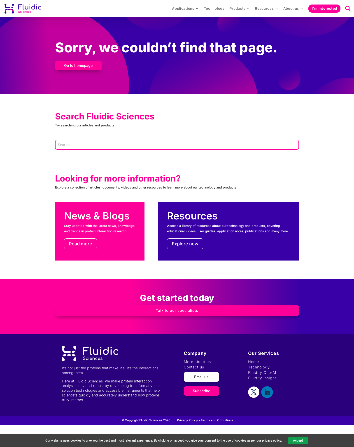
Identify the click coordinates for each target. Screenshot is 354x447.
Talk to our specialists (177, 310)
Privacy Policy (187, 420)
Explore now (185, 244)
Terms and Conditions (217, 420)
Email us (201, 377)
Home (253, 361)
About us (291, 8)
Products (238, 8)
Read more (80, 244)
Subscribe (201, 391)
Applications (183, 8)
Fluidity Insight (262, 378)
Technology (214, 8)
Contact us (194, 367)
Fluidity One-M (262, 372)
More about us (197, 361)
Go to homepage (78, 65)
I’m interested (324, 8)
